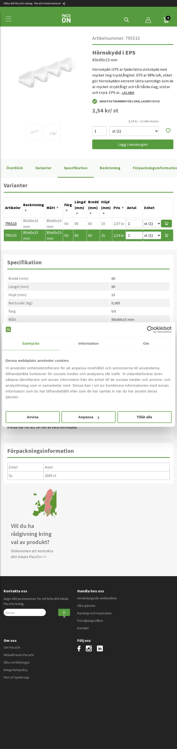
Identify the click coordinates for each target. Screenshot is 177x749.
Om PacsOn (12, 647)
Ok (64, 613)
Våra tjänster (86, 605)
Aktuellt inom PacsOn (19, 655)
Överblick (14, 167)
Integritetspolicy (16, 670)
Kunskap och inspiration (94, 613)
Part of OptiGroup (16, 677)
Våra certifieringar (17, 662)
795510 (11, 223)
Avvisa (32, 417)
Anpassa (88, 417)
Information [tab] (88, 343)
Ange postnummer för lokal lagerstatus (126, 101)
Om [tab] (146, 343)
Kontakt (83, 628)
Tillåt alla (144, 417)
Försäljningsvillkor (90, 620)
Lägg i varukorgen (133, 144)
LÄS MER (128, 93)
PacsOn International (49, 3)
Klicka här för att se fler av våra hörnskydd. (42, 427)
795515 (11, 235)
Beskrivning (110, 167)
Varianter (43, 167)
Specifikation (75, 167)
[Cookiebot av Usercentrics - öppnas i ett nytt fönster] (150, 329)
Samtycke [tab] (30, 343)
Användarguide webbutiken (97, 598)
